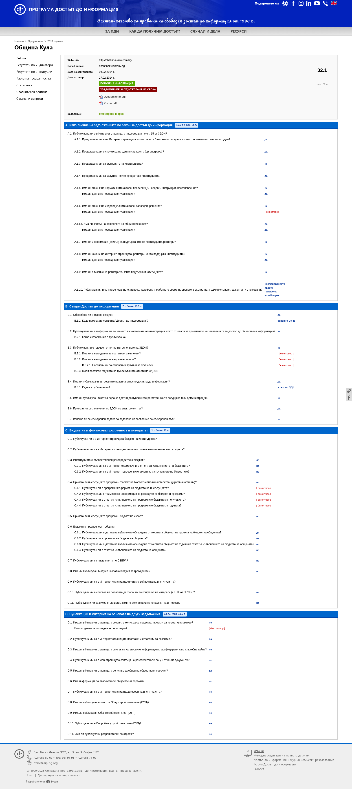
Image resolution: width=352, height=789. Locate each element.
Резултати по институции (34, 71)
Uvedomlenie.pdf (115, 96)
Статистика (24, 85)
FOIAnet (259, 769)
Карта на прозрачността (33, 78)
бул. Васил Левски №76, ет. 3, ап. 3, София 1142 (66, 752)
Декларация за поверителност (59, 775)
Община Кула (33, 47)
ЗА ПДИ (112, 31)
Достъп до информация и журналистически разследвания (294, 760)
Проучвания (35, 41)
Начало (19, 41)
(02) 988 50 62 (43, 757)
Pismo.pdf (110, 103)
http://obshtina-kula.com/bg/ (115, 60)
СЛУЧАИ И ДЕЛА (205, 31)
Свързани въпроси (29, 98)
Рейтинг (22, 58)
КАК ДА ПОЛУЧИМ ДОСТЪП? (154, 31)
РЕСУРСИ (239, 31)
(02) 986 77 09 (87, 757)
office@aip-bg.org (46, 763)
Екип (30, 775)
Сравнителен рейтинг (31, 92)
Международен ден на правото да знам (281, 755)
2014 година (55, 41)
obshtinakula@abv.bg (112, 66)
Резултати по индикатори (34, 65)
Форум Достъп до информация (275, 764)
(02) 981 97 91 (65, 757)
